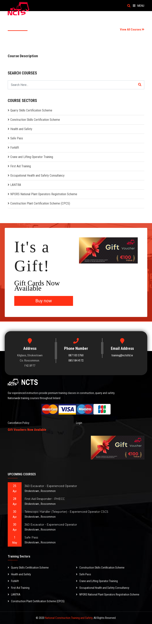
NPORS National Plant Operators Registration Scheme (43, 194)
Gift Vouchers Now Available (27, 430)
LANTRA (15, 185)
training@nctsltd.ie (122, 355)
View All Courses (132, 29)
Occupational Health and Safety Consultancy (37, 175)
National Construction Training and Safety (68, 618)
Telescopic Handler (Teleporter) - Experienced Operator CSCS (66, 512)
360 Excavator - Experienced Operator (51, 486)
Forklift (14, 147)
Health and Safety (21, 129)
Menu (138, 6)
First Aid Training (20, 166)
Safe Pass (16, 138)
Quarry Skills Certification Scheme (31, 110)
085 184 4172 (76, 360)
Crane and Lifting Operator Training (31, 157)
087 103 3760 (76, 355)
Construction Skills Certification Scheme (35, 120)
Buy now (43, 300)
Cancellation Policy (18, 422)
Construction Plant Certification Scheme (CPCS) (40, 203)
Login (79, 422)
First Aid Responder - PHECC (45, 499)
